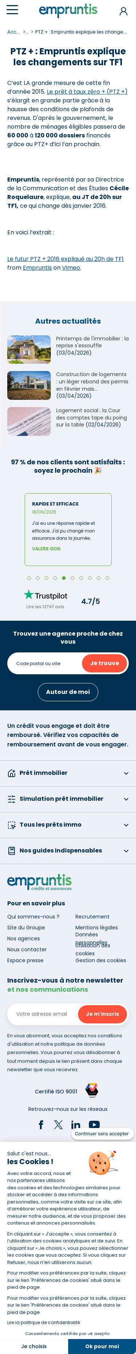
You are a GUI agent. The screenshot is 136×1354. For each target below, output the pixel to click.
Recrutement (92, 916)
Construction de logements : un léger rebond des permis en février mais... (92, 381)
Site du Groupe (26, 927)
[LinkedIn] (75, 1125)
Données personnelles (91, 938)
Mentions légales (96, 927)
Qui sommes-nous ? (33, 916)
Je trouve (104, 663)
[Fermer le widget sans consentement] (102, 1134)
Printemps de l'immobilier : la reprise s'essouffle (92, 342)
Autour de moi (68, 692)
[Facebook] (41, 1125)
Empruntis (37, 268)
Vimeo (71, 268)
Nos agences (23, 938)
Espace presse (25, 960)
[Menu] (12, 9)
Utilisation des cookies (92, 949)
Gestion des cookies (100, 960)
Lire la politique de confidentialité (43, 1322)
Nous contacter (27, 949)
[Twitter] (58, 1125)
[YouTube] (94, 1126)
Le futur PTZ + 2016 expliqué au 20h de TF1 (65, 259)
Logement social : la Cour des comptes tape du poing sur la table (91, 417)
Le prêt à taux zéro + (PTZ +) (87, 91)
